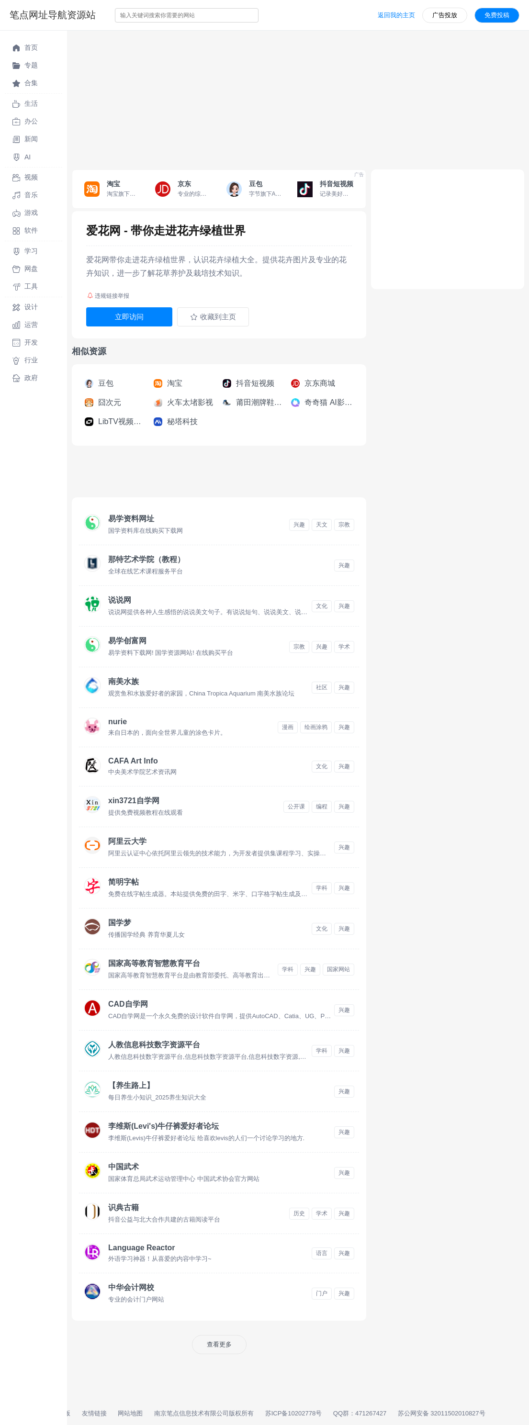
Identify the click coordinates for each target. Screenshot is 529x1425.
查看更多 (219, 1344)
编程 (321, 806)
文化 (321, 606)
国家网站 (338, 969)
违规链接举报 (108, 295)
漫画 (287, 727)
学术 (344, 646)
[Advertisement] (298, 98)
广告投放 (444, 15)
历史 (299, 1213)
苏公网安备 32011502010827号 (441, 1413)
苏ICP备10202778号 (293, 1413)
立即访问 (129, 317)
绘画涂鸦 (315, 727)
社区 (321, 687)
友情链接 (94, 1413)
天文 (321, 524)
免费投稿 (496, 15)
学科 (321, 888)
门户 (321, 1293)
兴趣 (299, 524)
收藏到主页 (213, 317)
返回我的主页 (396, 15)
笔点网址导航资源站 (53, 15)
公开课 (296, 806)
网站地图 (130, 1413)
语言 (321, 1253)
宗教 (344, 524)
